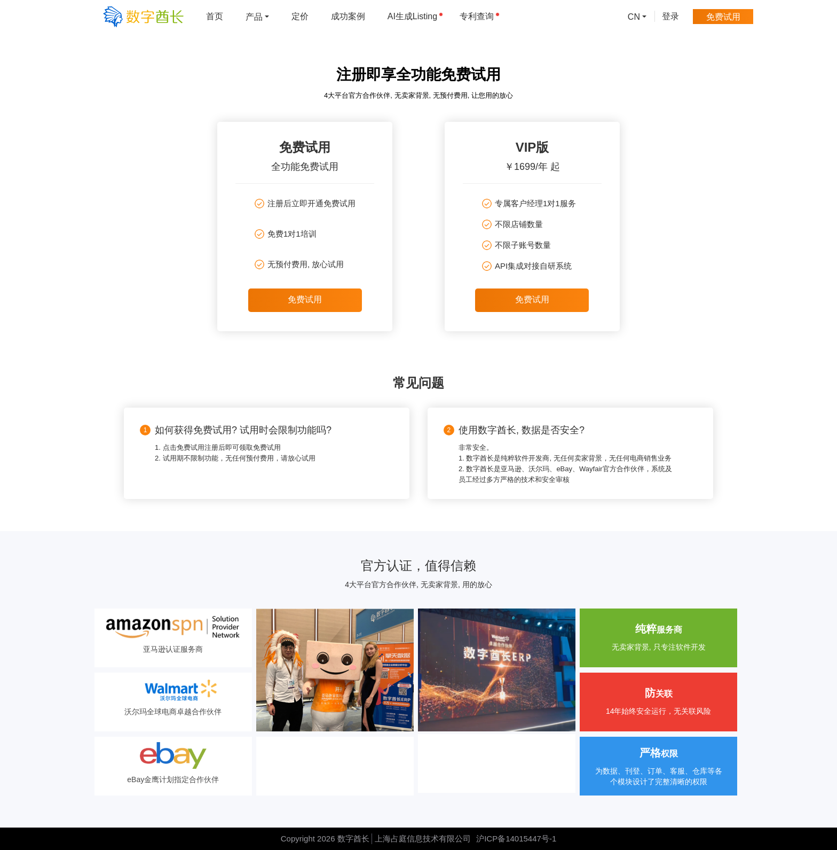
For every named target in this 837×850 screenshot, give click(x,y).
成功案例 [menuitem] (348, 16)
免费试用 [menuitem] (723, 16)
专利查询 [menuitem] (480, 16)
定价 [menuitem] (300, 16)
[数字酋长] (143, 16)
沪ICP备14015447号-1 (516, 838)
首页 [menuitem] (214, 16)
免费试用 (305, 299)
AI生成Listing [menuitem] (415, 16)
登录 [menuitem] (670, 16)
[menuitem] (257, 16)
